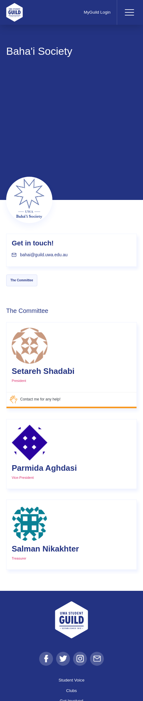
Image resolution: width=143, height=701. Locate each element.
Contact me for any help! (35, 400)
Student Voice (71, 680)
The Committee (21, 280)
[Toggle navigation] (129, 12)
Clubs (71, 690)
